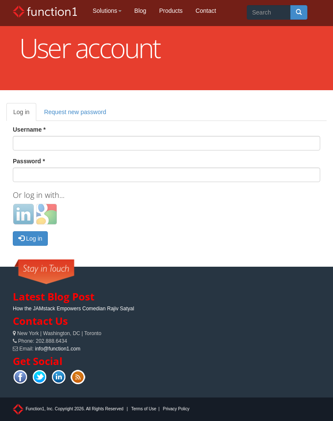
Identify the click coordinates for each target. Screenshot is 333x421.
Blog (140, 10)
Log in (24, 114)
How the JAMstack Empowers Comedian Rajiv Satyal (73, 309)
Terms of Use (143, 408)
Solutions (107, 10)
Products (171, 10)
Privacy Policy (176, 408)
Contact (206, 10)
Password (29, 161)
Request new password (75, 112)
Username (29, 129)
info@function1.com (57, 349)
